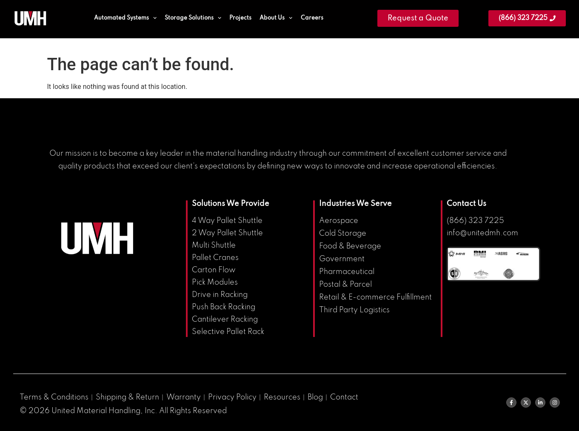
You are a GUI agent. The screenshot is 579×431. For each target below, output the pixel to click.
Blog (315, 397)
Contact (344, 397)
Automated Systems (125, 18)
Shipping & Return (127, 397)
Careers (312, 18)
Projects (240, 18)
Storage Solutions (193, 18)
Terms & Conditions (54, 397)
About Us (276, 18)
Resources (282, 397)
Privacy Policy (232, 397)
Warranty (183, 397)
